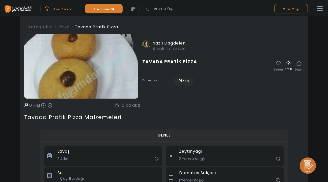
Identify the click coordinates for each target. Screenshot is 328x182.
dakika (133, 105)
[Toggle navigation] (320, 9)
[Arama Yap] (207, 8)
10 (122, 105)
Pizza (64, 27)
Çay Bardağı (71, 178)
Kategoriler (40, 27)
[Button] (148, 9)
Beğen (278, 70)
